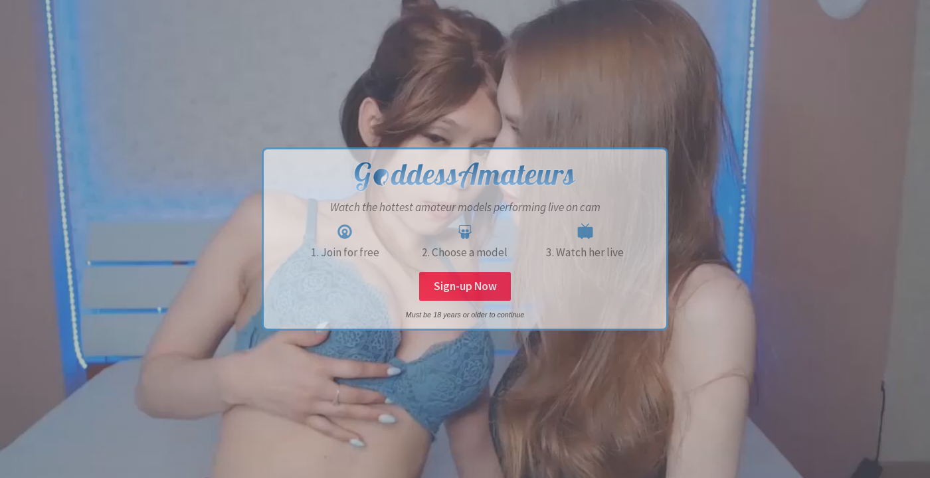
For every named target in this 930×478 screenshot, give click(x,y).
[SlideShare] (465, 231)
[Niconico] (585, 231)
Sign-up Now (465, 286)
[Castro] (344, 231)
